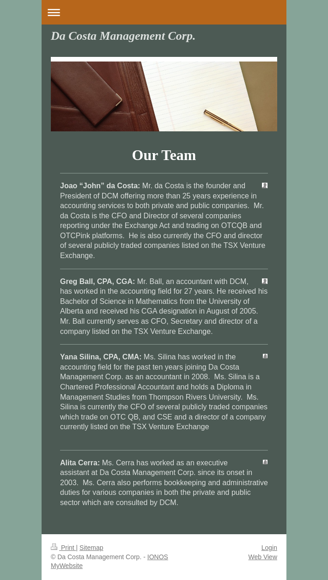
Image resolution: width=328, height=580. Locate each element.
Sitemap (91, 547)
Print (63, 547)
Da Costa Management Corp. (123, 36)
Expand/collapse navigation (164, 12)
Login (269, 547)
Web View (262, 557)
